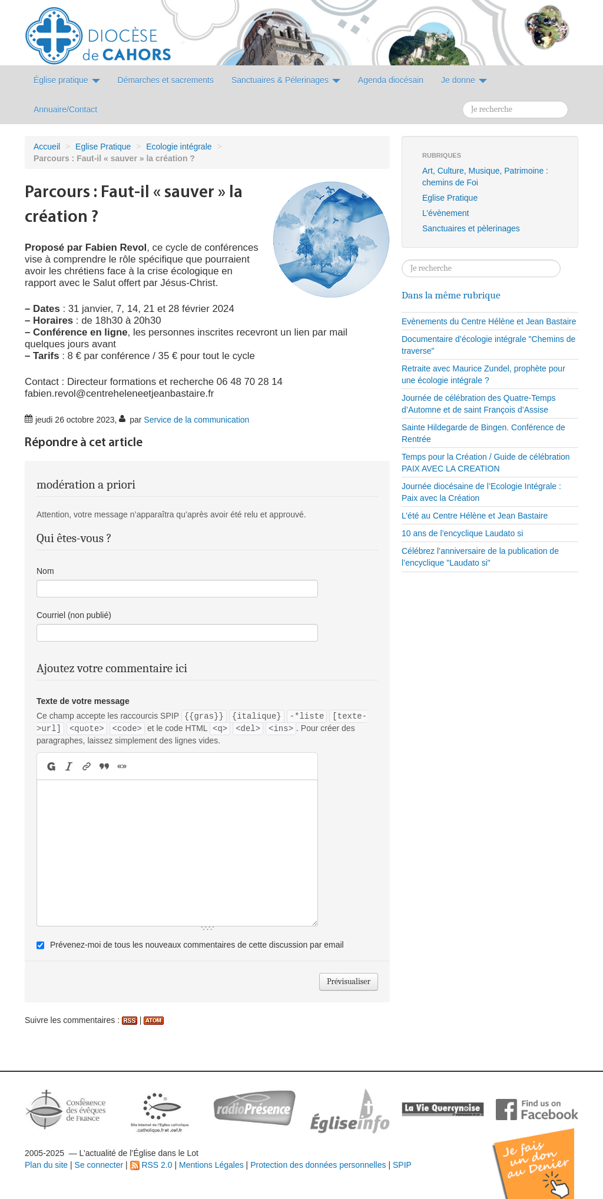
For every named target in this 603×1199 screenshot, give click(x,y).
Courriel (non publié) (74, 615)
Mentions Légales (211, 1165)
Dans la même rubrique (451, 295)
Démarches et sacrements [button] (166, 80)
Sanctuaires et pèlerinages (471, 228)
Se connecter (99, 1165)
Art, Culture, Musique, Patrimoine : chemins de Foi (485, 176)
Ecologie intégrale (178, 146)
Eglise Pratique (103, 146)
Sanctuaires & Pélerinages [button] (285, 80)
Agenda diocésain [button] (390, 80)
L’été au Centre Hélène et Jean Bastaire (475, 515)
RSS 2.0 (151, 1165)
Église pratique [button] (67, 80)
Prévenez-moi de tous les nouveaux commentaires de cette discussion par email (197, 944)
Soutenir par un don (544, 1154)
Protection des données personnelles (318, 1165)
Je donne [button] (464, 80)
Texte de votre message (83, 701)
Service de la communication (196, 419)
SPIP (402, 1165)
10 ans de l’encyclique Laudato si (462, 533)
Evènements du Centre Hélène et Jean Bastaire (489, 321)
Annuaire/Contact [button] (65, 109)
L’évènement (445, 213)
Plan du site (46, 1165)
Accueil (47, 146)
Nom (45, 571)
